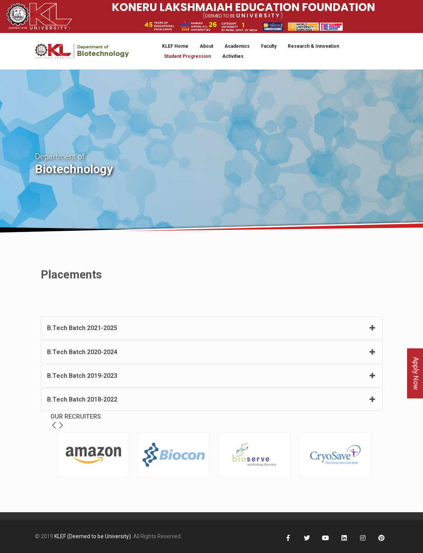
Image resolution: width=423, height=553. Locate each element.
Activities (233, 56)
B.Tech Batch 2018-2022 (82, 399)
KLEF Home (175, 46)
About (206, 46)
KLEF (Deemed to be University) (92, 536)
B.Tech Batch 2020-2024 (82, 352)
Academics (237, 46)
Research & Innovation (313, 46)
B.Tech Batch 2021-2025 (82, 328)
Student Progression (187, 56)
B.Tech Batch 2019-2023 (82, 375)
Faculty (269, 46)
